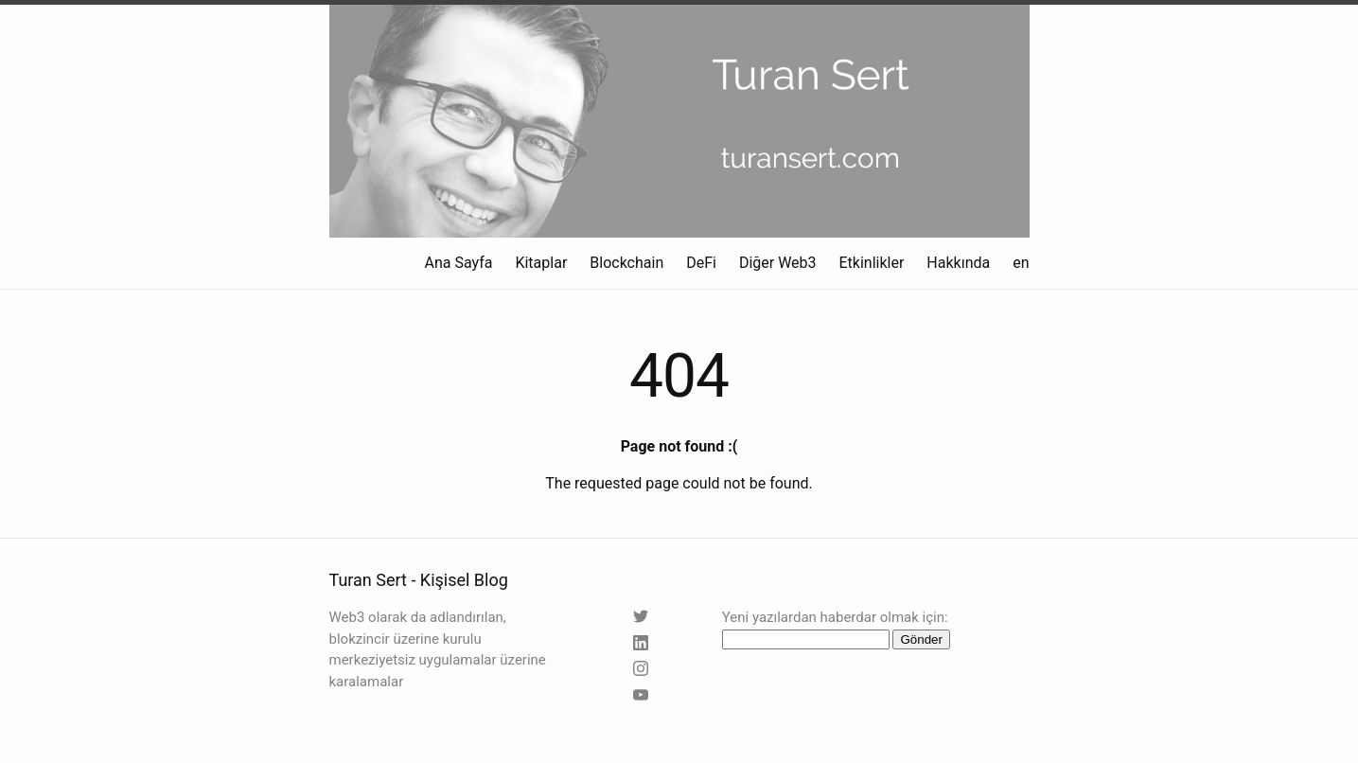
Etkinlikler (872, 263)
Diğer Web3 (778, 263)
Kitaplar (541, 263)
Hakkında (958, 263)
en (1021, 263)
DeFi (701, 263)
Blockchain (626, 263)
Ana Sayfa (459, 263)
